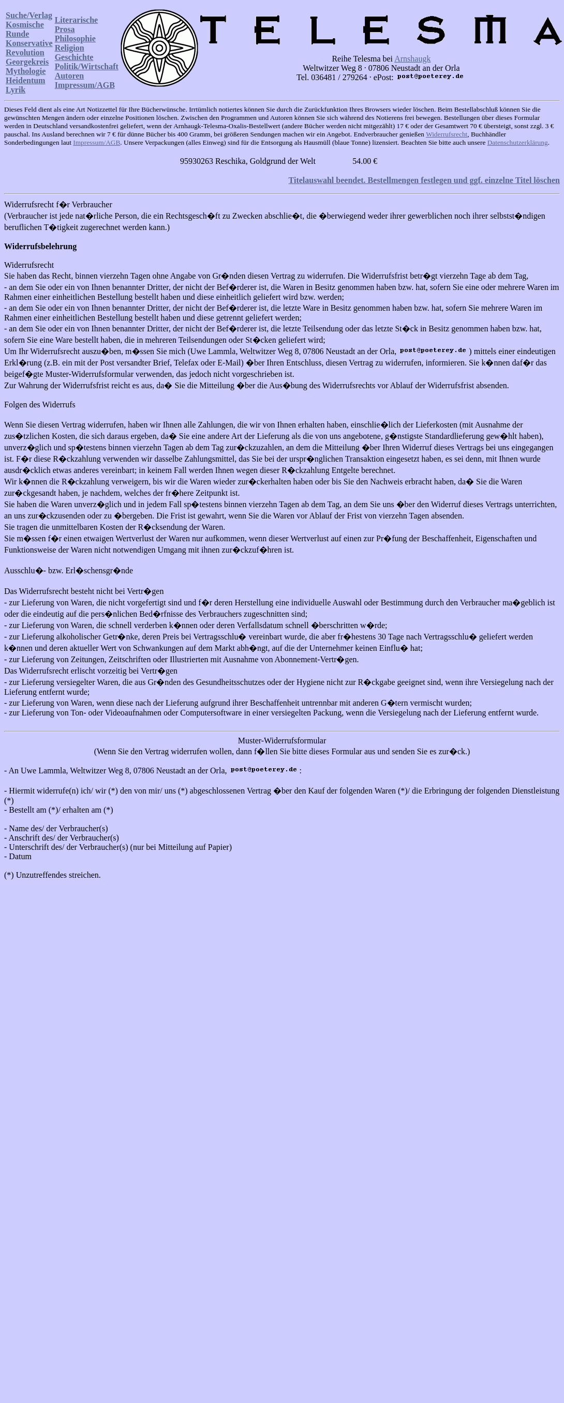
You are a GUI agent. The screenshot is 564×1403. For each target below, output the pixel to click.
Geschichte (74, 57)
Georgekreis (27, 61)
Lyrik (15, 89)
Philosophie (75, 38)
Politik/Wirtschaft (86, 66)
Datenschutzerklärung (517, 142)
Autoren (69, 75)
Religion (69, 47)
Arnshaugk (412, 58)
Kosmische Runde (25, 29)
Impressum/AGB (85, 85)
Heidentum (25, 80)
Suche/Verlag (29, 15)
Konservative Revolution (29, 48)
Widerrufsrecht (446, 134)
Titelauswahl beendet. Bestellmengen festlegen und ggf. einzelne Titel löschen (424, 180)
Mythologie (26, 71)
